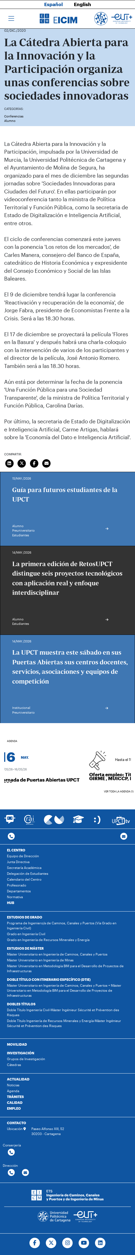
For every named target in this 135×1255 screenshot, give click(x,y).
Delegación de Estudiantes (27, 873)
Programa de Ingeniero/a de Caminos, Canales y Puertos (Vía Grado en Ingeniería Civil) (61, 925)
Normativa (15, 897)
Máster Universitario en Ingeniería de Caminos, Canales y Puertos (57, 954)
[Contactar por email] (25, 1173)
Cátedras (14, 1065)
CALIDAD (14, 1102)
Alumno (10, 120)
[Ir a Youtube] (84, 1243)
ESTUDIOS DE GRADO (24, 917)
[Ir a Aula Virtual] (78, 822)
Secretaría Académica (24, 868)
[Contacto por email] (124, 836)
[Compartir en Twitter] (22, 463)
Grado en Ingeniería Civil (26, 934)
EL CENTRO (16, 850)
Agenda (13, 1091)
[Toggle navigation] (11, 18)
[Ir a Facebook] (35, 1243)
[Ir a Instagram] (68, 1243)
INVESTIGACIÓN (20, 1053)
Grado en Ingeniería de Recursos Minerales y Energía (48, 940)
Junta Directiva (18, 862)
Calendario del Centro (24, 879)
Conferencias (13, 116)
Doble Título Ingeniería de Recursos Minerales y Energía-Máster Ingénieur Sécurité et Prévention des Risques (64, 1023)
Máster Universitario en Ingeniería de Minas (40, 960)
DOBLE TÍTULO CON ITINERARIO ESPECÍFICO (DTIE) (49, 979)
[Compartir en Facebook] (34, 463)
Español (53, 4)
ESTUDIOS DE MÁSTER (25, 948)
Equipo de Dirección (23, 856)
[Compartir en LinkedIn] (9, 463)
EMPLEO (14, 1108)
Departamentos (19, 891)
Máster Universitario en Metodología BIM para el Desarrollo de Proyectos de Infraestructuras (65, 968)
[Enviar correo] (46, 463)
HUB (10, 903)
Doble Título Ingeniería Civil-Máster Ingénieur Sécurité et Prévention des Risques (63, 1012)
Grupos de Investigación (26, 1059)
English (82, 4)
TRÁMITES (15, 1097)
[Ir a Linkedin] (100, 1243)
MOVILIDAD (17, 1044)
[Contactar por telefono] (11, 836)
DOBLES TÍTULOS (21, 1004)
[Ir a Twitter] (51, 1243)
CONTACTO (16, 1123)
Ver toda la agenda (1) (119, 791)
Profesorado (16, 885)
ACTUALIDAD (18, 1079)
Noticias (13, 1085)
